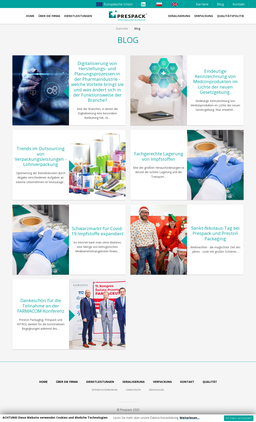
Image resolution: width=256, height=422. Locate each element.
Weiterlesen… (190, 418)
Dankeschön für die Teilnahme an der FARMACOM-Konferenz (40, 305)
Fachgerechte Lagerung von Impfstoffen (158, 156)
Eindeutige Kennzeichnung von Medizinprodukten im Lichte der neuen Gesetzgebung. (215, 81)
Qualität (210, 382)
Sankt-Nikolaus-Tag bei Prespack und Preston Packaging (215, 233)
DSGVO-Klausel (156, 389)
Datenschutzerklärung (105, 389)
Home (30, 16)
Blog (220, 4)
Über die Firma (49, 16)
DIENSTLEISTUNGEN (78, 16)
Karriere (202, 4)
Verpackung (203, 16)
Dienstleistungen (100, 382)
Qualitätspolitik (230, 16)
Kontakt (239, 4)
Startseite (122, 28)
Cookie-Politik (133, 389)
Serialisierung (179, 16)
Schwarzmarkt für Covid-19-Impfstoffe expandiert (97, 230)
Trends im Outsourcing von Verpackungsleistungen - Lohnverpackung (40, 156)
